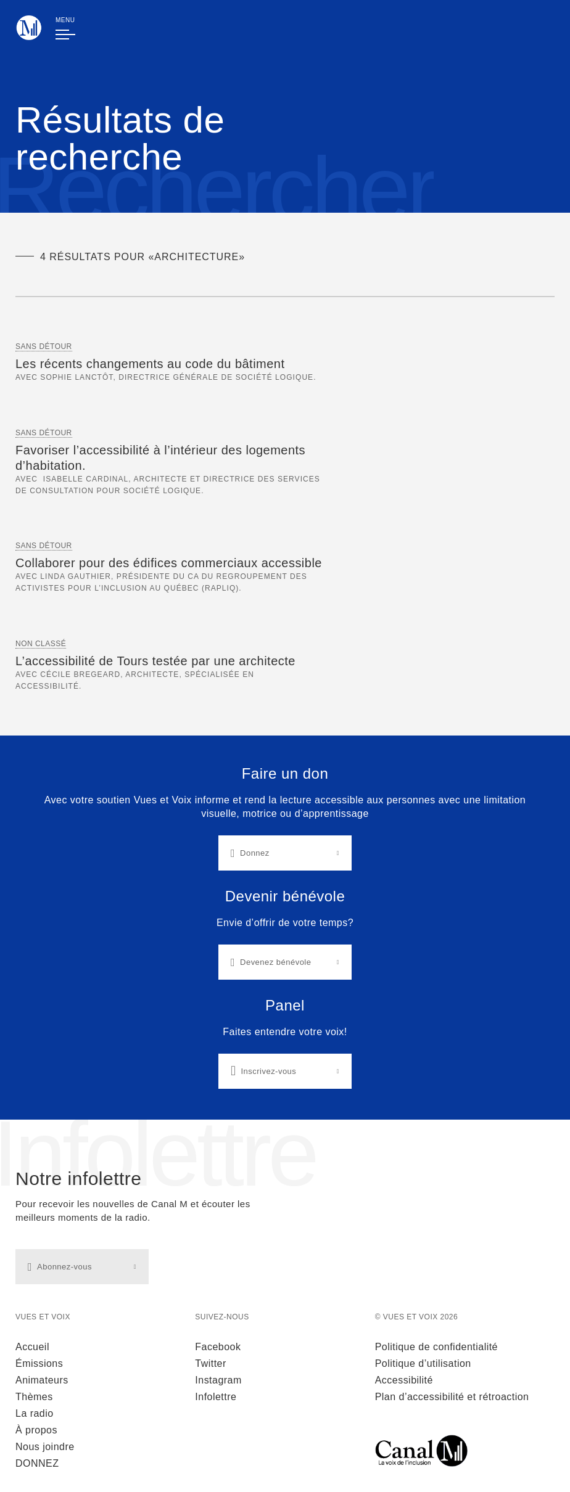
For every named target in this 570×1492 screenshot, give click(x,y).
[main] (285, 560)
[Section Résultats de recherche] (285, 516)
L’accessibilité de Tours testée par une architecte (155, 661)
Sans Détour (43, 346)
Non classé (40, 643)
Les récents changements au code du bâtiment (149, 364)
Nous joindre (45, 1446)
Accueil (32, 1347)
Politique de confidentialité (436, 1347)
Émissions (39, 1363)
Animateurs (41, 1380)
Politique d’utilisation (423, 1363)
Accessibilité (404, 1380)
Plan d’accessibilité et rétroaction (452, 1397)
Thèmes (34, 1397)
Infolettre (215, 1397)
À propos (36, 1430)
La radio (34, 1413)
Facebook (218, 1347)
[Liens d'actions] (285, 928)
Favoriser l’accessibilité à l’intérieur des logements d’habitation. (160, 457)
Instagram (218, 1380)
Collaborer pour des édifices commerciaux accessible (168, 563)
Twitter (210, 1363)
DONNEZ (37, 1463)
